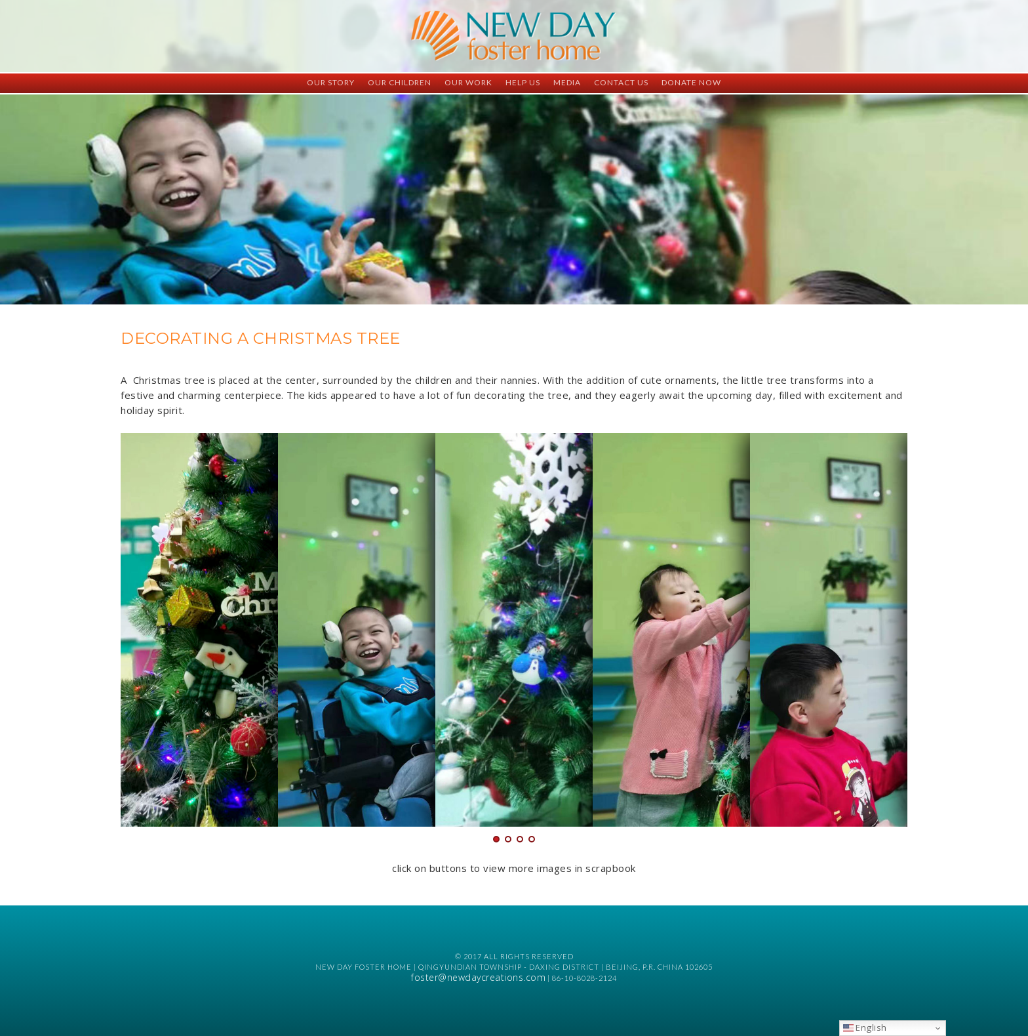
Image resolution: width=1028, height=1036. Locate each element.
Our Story (331, 82)
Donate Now (691, 82)
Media (567, 82)
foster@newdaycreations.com (478, 977)
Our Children (399, 82)
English (865, 1027)
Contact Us (621, 82)
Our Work (468, 82)
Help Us (522, 82)
